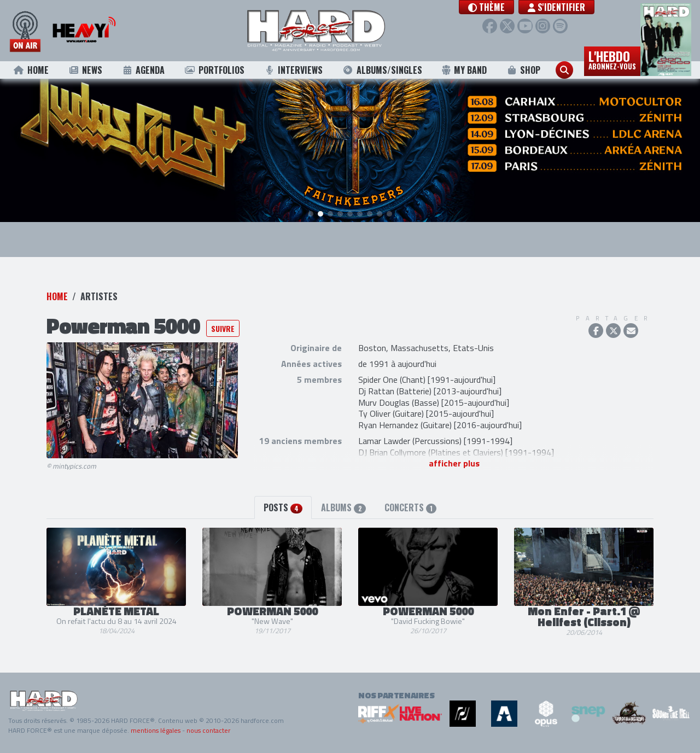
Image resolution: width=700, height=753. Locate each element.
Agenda (143, 70)
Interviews (293, 70)
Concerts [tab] (410, 507)
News (85, 70)
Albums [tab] (343, 507)
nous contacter (208, 730)
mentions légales (155, 730)
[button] (496, 7)
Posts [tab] (283, 507)
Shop (523, 70)
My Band (464, 70)
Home (31, 70)
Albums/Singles (382, 70)
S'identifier (566, 7)
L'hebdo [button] (612, 59)
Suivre (223, 328)
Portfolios (214, 70)
